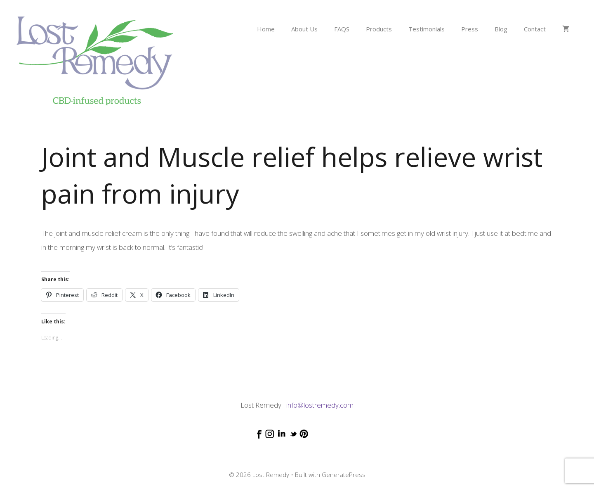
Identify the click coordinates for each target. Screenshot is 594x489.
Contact (535, 29)
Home (266, 29)
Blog (501, 29)
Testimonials (426, 29)
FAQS (341, 29)
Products (379, 29)
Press (469, 29)
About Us (304, 29)
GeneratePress (343, 474)
